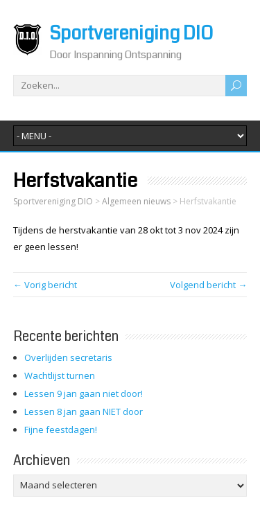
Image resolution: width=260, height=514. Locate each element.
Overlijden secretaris (68, 357)
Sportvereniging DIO (131, 33)
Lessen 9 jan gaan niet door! (83, 393)
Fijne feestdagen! (60, 429)
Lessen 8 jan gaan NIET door (83, 411)
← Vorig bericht (45, 284)
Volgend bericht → (208, 284)
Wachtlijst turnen (59, 375)
